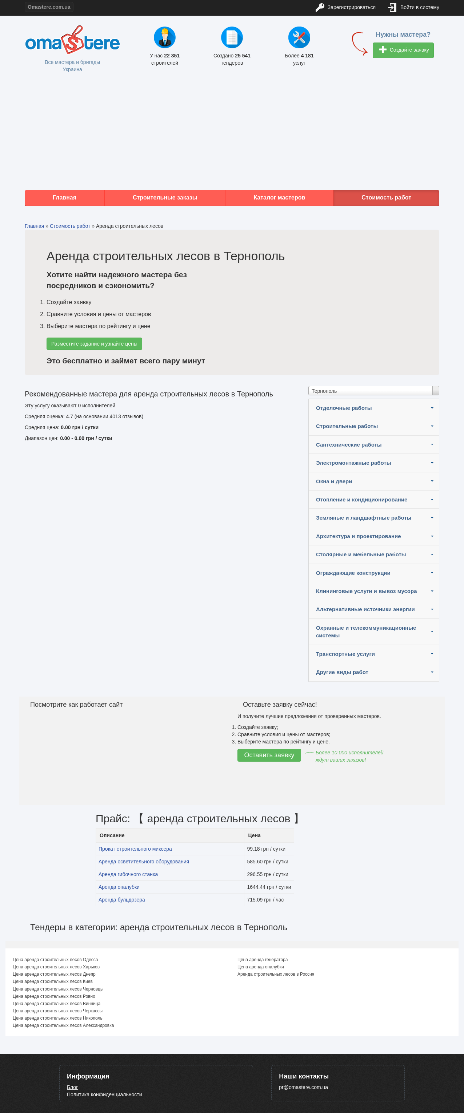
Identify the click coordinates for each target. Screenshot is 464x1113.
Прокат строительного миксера (135, 849)
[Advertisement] (232, 132)
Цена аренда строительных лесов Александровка (63, 1025)
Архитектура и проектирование (358, 536)
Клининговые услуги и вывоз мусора (366, 591)
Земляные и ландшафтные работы (363, 518)
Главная (64, 197)
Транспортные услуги (345, 654)
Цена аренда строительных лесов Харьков (56, 966)
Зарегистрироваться (346, 8)
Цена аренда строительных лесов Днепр (54, 974)
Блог (72, 1087)
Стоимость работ (386, 197)
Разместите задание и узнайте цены (94, 344)
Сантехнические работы (349, 444)
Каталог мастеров (279, 197)
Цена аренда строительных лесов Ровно (54, 996)
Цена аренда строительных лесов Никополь (58, 1018)
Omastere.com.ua (49, 7)
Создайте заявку (404, 50)
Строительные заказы (165, 197)
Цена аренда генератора (262, 959)
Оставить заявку (269, 755)
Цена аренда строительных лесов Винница (56, 1003)
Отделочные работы (344, 408)
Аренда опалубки (119, 887)
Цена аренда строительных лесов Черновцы (58, 989)
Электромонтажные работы (353, 463)
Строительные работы (347, 426)
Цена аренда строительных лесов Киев (53, 981)
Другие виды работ (342, 672)
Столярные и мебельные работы (361, 554)
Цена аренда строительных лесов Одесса (55, 959)
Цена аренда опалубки (260, 966)
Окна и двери (334, 481)
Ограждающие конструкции (353, 573)
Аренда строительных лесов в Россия (275, 974)
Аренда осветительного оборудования (144, 861)
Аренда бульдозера (122, 900)
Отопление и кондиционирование (361, 499)
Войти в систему (413, 8)
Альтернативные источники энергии (365, 609)
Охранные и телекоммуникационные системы (366, 631)
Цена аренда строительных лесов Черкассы (58, 1010)
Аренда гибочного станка (128, 874)
